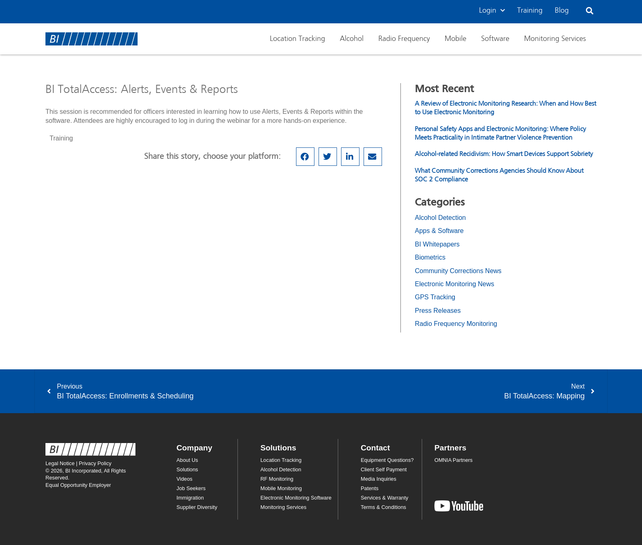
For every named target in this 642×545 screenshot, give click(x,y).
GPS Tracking (435, 297)
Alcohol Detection (440, 217)
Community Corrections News (458, 270)
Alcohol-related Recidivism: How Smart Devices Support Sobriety (504, 154)
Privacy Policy (95, 463)
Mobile (455, 39)
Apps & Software (439, 230)
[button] (590, 11)
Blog (562, 10)
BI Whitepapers (437, 244)
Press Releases (438, 310)
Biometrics (430, 257)
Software (495, 39)
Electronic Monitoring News (454, 283)
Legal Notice (60, 463)
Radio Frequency (404, 39)
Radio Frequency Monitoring (456, 323)
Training (530, 10)
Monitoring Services (555, 39)
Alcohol (352, 39)
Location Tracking (297, 39)
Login (492, 11)
